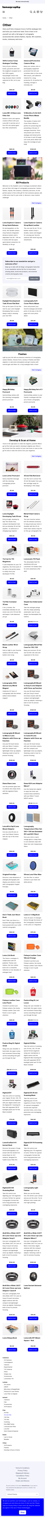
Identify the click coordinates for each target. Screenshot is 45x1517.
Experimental (8, 1367)
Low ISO (6, 1429)
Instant (5, 1397)
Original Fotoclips (9, 874)
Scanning (7, 1422)
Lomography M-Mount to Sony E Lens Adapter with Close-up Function (33, 685)
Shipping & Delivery (22, 1473)
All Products (8, 1406)
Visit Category (36, 203)
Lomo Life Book (9, 955)
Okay (23, 1512)
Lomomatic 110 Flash (32, 559)
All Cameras (8, 1360)
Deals (4, 1434)
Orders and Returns (22, 1481)
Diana (6, 1371)
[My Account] (34, 12)
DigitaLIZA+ (7, 1093)
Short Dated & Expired (11, 1431)
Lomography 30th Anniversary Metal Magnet (10, 685)
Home (4, 18)
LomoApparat (8, 1362)
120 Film (6, 1417)
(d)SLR (6, 1387)
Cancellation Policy (22, 1476)
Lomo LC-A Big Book (32, 915)
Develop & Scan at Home (12, 1450)
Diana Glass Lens (9, 783)
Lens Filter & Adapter (10, 1394)
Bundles (6, 1439)
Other (5, 1443)
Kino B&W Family (9, 1424)
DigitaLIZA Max (30, 1043)
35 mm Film (7, 1415)
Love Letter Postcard (11, 476)
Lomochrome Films (10, 1426)
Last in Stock (8, 1437)
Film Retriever (32, 476)
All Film (6, 1412)
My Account (22, 1478)
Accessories (8, 1376)
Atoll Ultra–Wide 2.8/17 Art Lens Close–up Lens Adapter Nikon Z (33, 1235)
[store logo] (22, 7)
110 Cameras (8, 1369)
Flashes (6, 1447)
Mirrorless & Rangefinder (12, 1389)
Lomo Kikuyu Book (10, 1338)
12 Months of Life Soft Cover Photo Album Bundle (32, 115)
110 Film (6, 1419)
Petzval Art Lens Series (11, 1391)
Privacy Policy (22, 1470)
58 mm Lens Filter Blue (32, 874)
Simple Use (7, 1374)
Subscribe (34, 278)
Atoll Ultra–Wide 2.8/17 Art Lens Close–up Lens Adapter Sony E (12, 1235)
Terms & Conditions (22, 1468)
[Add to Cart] (12, 93)
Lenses (5, 1382)
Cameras (6, 1357)
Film (5, 1402)
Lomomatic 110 (8, 1378)
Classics (6, 1365)
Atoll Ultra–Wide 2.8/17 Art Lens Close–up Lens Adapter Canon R (12, 1288)
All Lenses (7, 1384)
